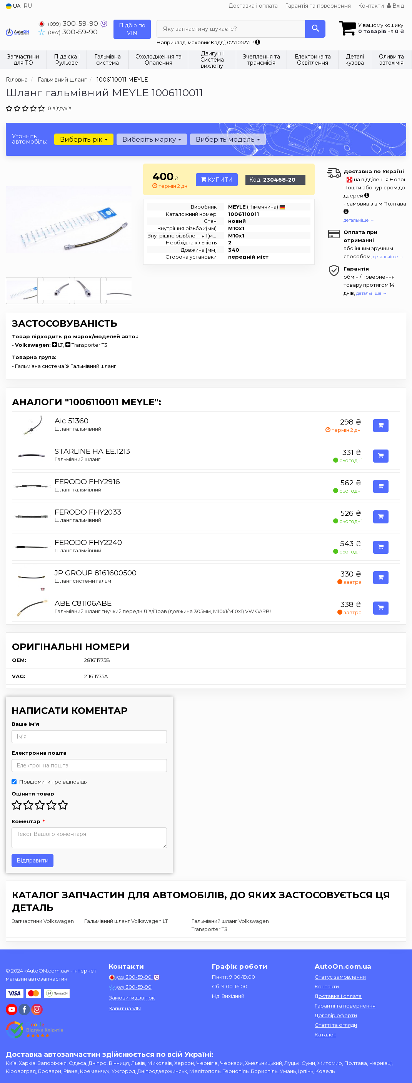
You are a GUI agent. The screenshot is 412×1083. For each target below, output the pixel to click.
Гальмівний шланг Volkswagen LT (126, 921)
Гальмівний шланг (77, 459)
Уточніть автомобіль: (29, 138)
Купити (217, 179)
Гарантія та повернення (318, 5)
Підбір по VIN (132, 29)
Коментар (28, 821)
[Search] (315, 29)
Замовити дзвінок (132, 997)
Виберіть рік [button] (84, 139)
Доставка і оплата (253, 5)
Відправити (32, 860)
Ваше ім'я (25, 724)
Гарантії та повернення (345, 1006)
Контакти (371, 5)
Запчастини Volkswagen (43, 921)
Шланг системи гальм (83, 581)
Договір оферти (336, 1015)
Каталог (325, 1034)
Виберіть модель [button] (228, 139)
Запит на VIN (125, 1008)
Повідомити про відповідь (49, 782)
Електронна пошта (39, 753)
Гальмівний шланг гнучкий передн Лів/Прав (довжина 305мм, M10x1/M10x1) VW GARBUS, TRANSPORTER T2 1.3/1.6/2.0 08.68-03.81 (216, 611)
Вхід (395, 5)
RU (27, 5)
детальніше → (359, 220)
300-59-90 (69, 23)
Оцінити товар (33, 794)
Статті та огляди (336, 1025)
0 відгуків (60, 108)
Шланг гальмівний (78, 429)
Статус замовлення (340, 977)
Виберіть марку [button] (151, 139)
